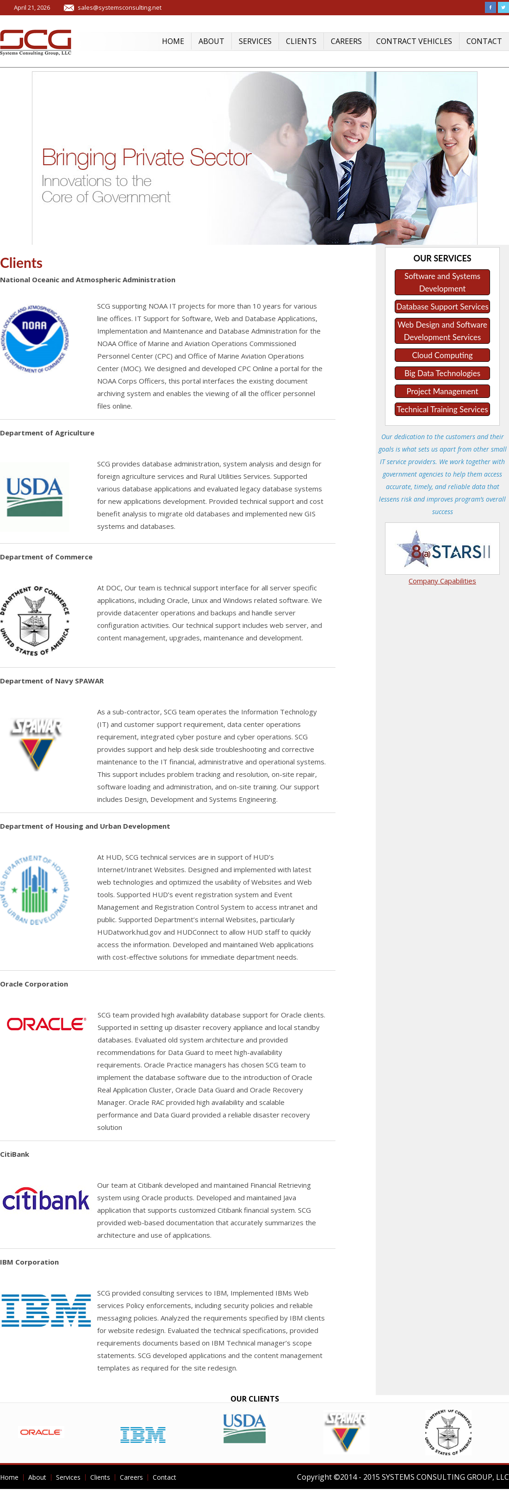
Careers (346, 41)
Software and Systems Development (442, 282)
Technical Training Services (442, 409)
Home (173, 41)
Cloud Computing (442, 355)
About (211, 41)
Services (255, 41)
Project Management (442, 391)
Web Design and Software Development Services (442, 331)
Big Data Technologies (442, 373)
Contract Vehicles (414, 41)
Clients (301, 41)
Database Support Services (442, 306)
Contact (484, 41)
